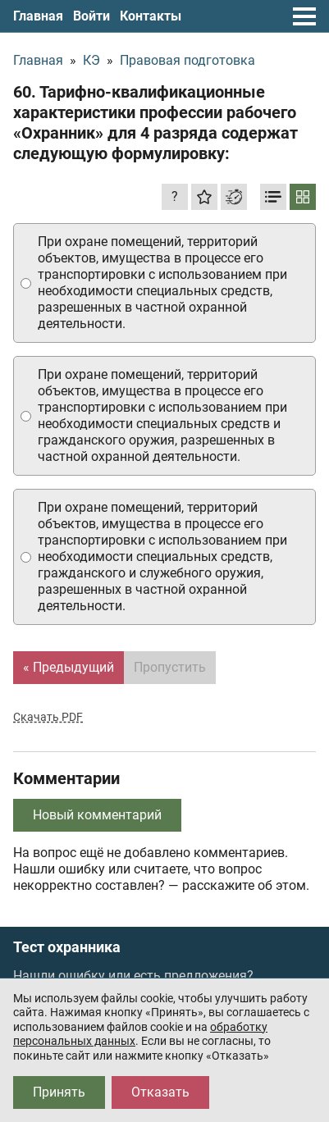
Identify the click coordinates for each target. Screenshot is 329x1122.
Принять (59, 1092)
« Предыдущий (68, 667)
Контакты (150, 16)
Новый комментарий (97, 815)
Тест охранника (67, 947)
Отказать (160, 1092)
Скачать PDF (48, 716)
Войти (91, 16)
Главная (38, 16)
